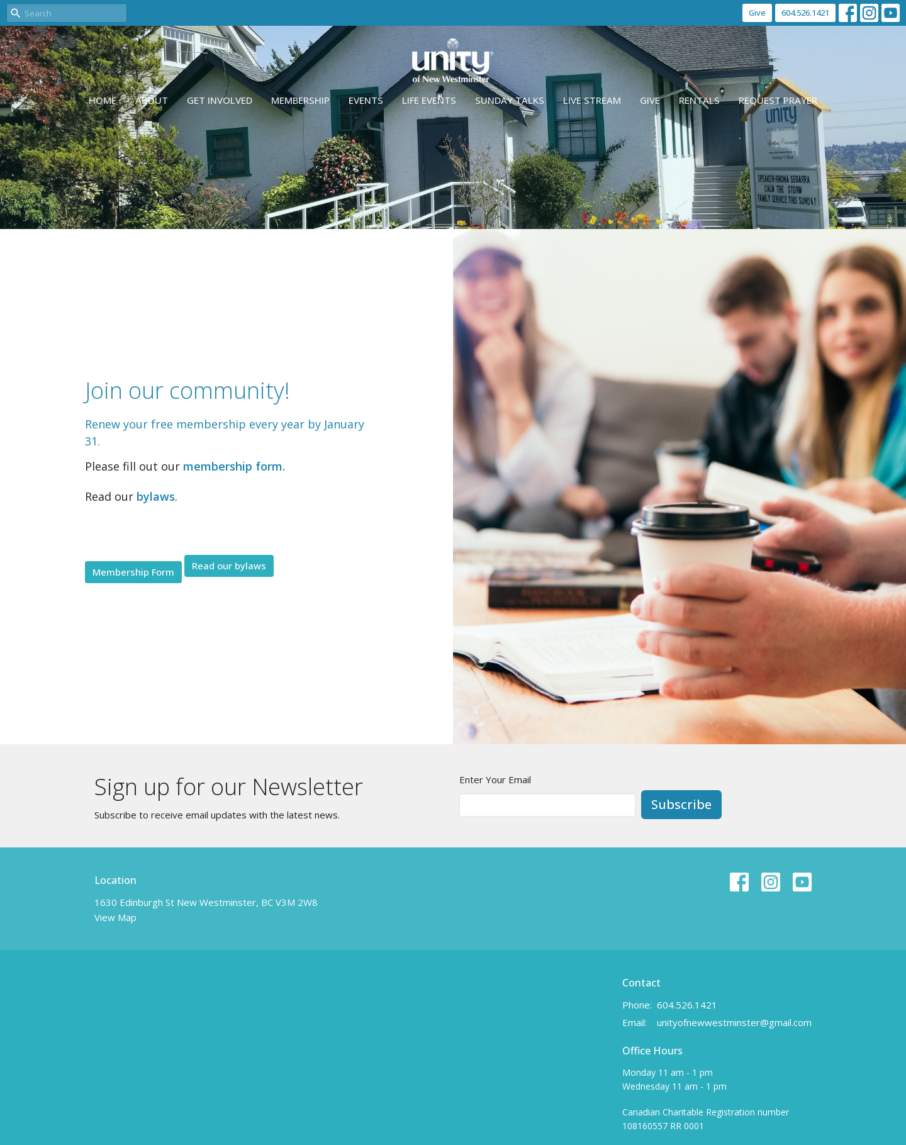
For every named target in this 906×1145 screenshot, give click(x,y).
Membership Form (133, 572)
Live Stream (592, 100)
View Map (115, 917)
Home (102, 100)
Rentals (699, 100)
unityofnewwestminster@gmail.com (734, 1022)
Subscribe (681, 804)
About (151, 100)
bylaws (156, 496)
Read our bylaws (229, 565)
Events (366, 100)
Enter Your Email (495, 779)
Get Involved (219, 100)
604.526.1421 (805, 12)
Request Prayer (778, 100)
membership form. (234, 466)
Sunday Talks (509, 100)
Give (757, 12)
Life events (429, 100)
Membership (300, 100)
